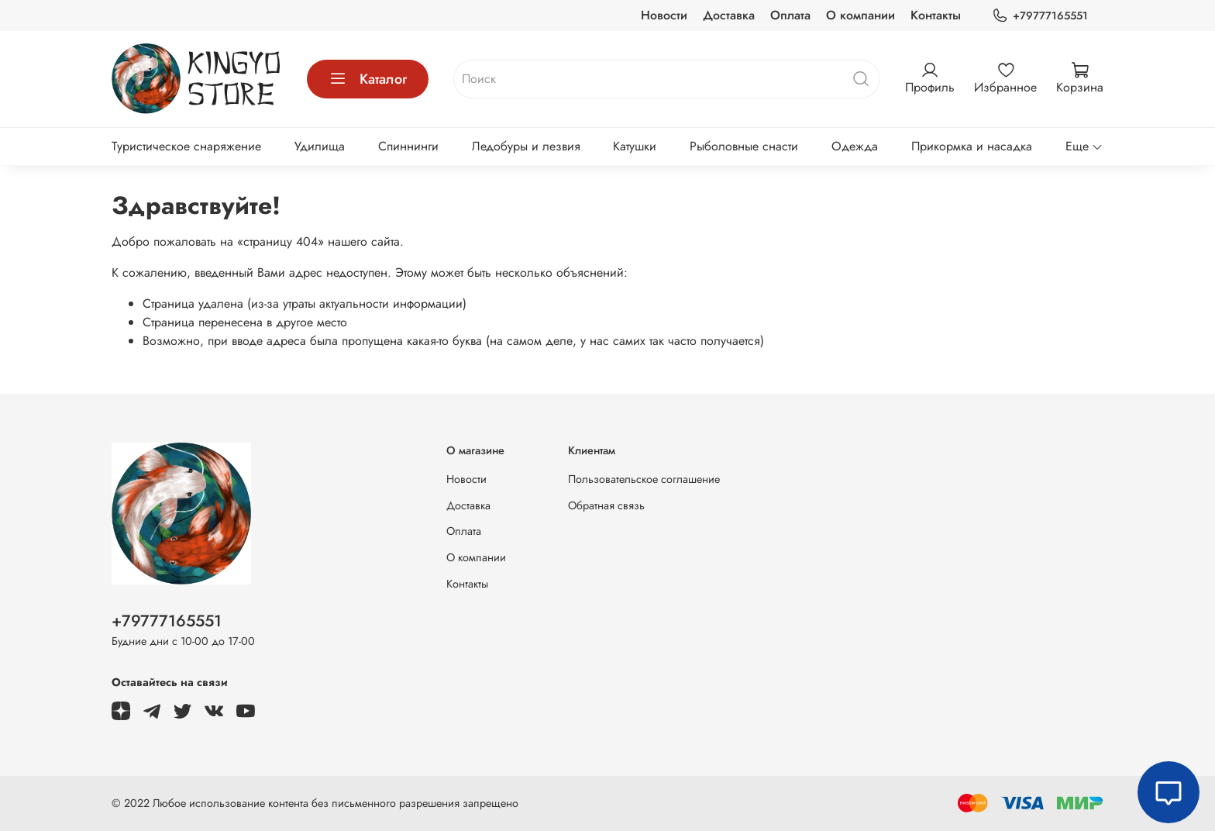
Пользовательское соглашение (644, 479)
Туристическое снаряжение (186, 146)
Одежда (854, 146)
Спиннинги (408, 146)
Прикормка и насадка (971, 146)
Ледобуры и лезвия (526, 146)
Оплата (790, 15)
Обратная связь (606, 505)
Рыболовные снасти (744, 146)
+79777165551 (1040, 16)
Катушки (634, 146)
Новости (664, 15)
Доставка (729, 15)
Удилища (319, 146)
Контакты (935, 15)
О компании (860, 15)
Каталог (368, 79)
